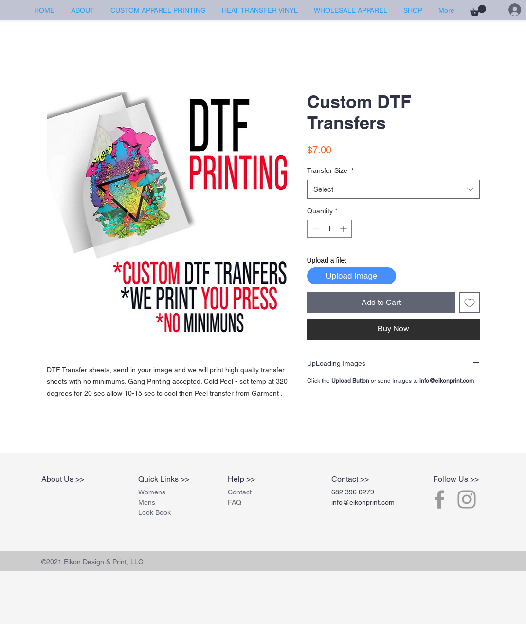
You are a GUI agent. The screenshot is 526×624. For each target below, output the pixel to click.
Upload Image (352, 276)
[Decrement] (314, 228)
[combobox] (393, 189)
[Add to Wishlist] (469, 302)
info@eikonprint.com (363, 502)
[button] (478, 10)
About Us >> (62, 479)
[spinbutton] (329, 228)
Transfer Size (330, 170)
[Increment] (344, 228)
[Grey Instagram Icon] (466, 499)
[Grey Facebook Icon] (439, 499)
